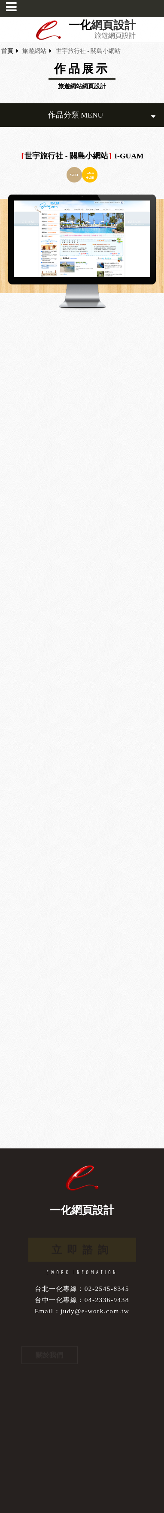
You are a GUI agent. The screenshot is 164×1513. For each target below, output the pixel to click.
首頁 (7, 51)
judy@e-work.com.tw (95, 1311)
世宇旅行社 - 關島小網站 (88, 51)
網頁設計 (113, 25)
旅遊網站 (34, 51)
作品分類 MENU (101, 115)
